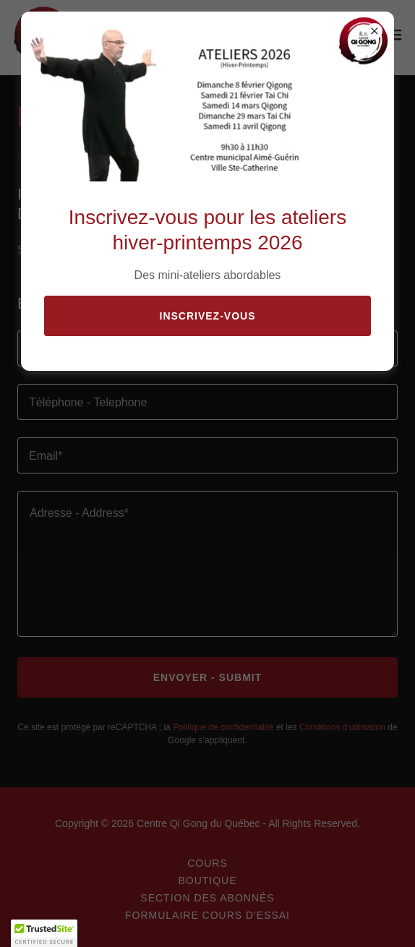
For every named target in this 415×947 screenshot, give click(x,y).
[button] (44, 933)
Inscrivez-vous (208, 316)
